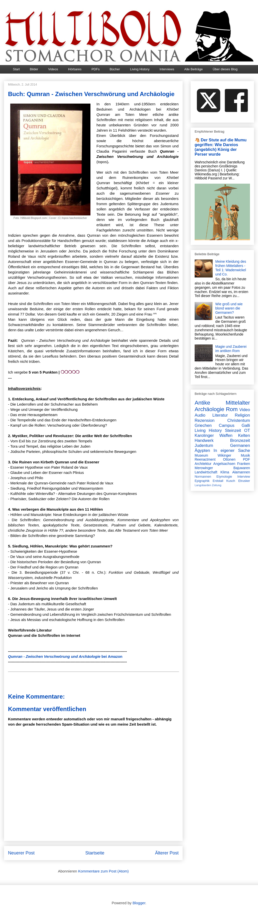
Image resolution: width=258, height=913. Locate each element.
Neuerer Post (21, 852)
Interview (243, 476)
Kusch (230, 481)
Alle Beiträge (193, 69)
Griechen (203, 425)
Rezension (204, 420)
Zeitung (216, 485)
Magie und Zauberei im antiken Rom (231, 349)
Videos (53, 69)
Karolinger (204, 435)
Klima (224, 472)
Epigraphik (202, 481)
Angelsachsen (224, 464)
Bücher (115, 69)
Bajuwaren (241, 468)
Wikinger (224, 455)
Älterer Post (167, 852)
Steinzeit (233, 430)
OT (247, 430)
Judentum (204, 445)
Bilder (34, 69)
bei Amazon (65, 656)
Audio (200, 415)
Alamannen (241, 472)
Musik (245, 455)
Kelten (244, 435)
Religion (242, 415)
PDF (246, 459)
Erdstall (218, 481)
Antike (202, 403)
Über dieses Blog (225, 69)
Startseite (94, 852)
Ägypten (202, 450)
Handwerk (204, 440)
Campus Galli (234, 425)
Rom (232, 409)
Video (244, 409)
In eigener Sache (232, 450)
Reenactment (205, 459)
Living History (140, 69)
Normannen (203, 476)
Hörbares (74, 69)
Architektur (203, 464)
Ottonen (229, 459)
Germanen (240, 445)
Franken (243, 464)
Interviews (167, 69)
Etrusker (244, 481)
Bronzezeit (240, 440)
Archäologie (209, 409)
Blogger (139, 903)
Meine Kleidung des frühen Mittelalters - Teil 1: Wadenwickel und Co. (230, 267)
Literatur (220, 415)
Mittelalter (238, 403)
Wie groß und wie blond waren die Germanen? (229, 308)
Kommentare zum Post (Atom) (103, 871)
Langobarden (203, 485)
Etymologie (224, 476)
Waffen (225, 435)
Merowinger (204, 468)
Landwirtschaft (206, 472)
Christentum (238, 420)
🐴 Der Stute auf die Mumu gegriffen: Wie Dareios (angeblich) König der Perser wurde (220, 147)
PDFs (95, 69)
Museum (201, 455)
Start (16, 69)
